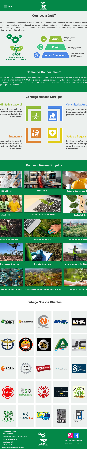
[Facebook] (76, 435)
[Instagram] (70, 435)
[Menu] (7, 6)
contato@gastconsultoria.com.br (13, 447)
